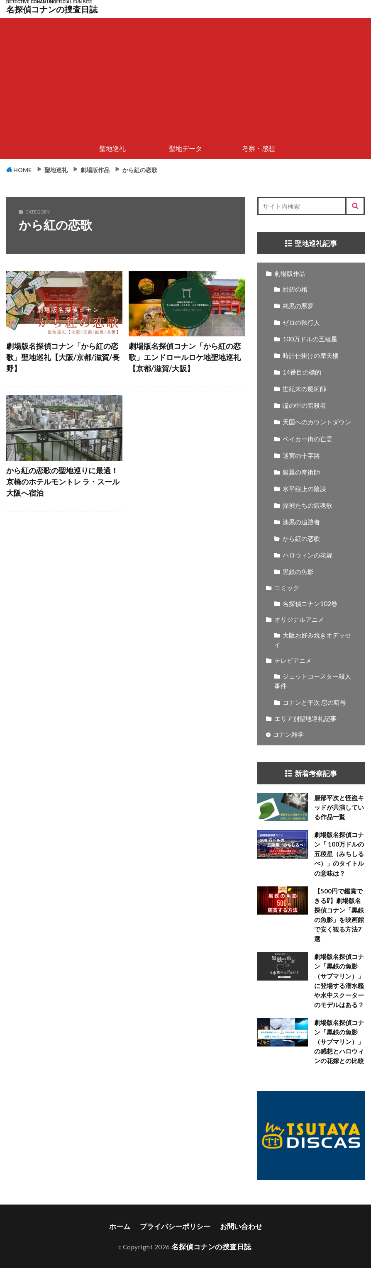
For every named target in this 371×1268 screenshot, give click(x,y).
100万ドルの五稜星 (310, 339)
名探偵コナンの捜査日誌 (52, 9)
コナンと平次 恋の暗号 (314, 702)
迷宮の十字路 (301, 456)
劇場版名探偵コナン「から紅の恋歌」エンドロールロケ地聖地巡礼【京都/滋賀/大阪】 (185, 357)
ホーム (126, 1226)
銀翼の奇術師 (301, 472)
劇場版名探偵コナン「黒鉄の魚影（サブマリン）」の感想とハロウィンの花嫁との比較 (339, 1042)
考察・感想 (258, 148)
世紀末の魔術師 (304, 389)
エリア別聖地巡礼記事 (305, 719)
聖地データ (185, 148)
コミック (286, 588)
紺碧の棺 (295, 289)
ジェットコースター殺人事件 (312, 681)
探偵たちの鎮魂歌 (307, 505)
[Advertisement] (185, 76)
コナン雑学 (288, 734)
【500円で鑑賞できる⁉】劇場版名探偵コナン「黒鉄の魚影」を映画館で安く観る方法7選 (339, 915)
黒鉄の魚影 (298, 572)
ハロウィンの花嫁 (307, 555)
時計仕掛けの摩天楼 (311, 356)
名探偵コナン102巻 (310, 604)
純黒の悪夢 (298, 306)
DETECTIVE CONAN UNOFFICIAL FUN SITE (49, 2)
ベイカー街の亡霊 (307, 439)
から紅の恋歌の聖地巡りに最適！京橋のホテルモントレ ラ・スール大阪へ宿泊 (63, 480)
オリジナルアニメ (299, 619)
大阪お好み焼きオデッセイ (312, 640)
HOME (26, 169)
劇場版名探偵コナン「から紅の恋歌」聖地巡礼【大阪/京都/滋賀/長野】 (63, 357)
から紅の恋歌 (166, 169)
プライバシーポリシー (176, 1226)
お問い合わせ (235, 1226)
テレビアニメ (293, 660)
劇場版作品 (112, 169)
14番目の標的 (302, 372)
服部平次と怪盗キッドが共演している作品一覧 (339, 807)
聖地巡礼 (112, 148)
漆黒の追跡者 (301, 522)
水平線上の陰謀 (304, 489)
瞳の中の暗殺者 (304, 405)
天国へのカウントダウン (317, 422)
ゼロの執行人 (301, 322)
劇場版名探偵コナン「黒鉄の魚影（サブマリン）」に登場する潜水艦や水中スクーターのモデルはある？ (339, 981)
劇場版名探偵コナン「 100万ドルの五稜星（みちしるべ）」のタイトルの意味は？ (339, 854)
